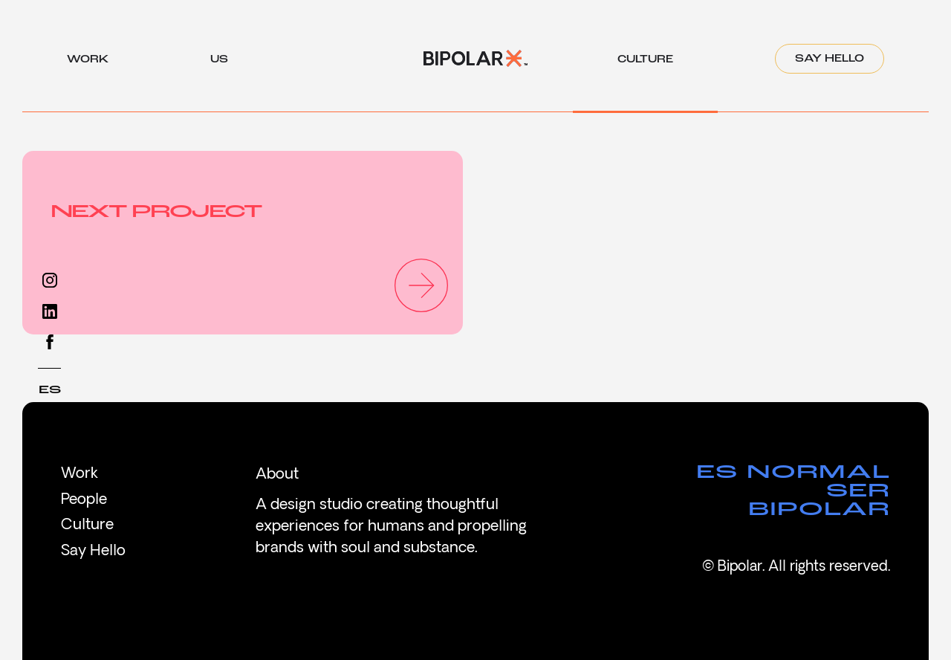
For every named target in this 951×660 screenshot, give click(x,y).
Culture (87, 525)
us (219, 64)
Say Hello (829, 59)
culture (645, 64)
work (87, 64)
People (84, 500)
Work (79, 474)
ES (50, 390)
